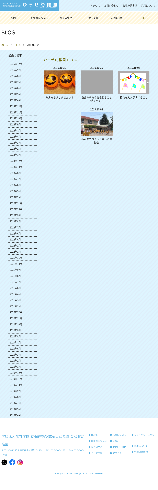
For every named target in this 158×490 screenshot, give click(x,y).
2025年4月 (15, 100)
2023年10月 (16, 167)
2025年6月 (15, 88)
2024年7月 (15, 130)
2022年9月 (15, 215)
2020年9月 (15, 330)
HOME (13, 18)
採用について (148, 5)
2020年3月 (15, 354)
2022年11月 (16, 203)
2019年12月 (16, 372)
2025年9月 (15, 70)
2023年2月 (15, 197)
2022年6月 (15, 233)
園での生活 (66, 18)
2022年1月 (15, 251)
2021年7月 (15, 282)
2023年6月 (15, 185)
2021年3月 (15, 300)
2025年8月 (15, 76)
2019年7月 (15, 403)
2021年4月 (15, 294)
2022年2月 (15, 245)
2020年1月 (15, 366)
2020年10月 (16, 324)
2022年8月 (15, 221)
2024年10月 (16, 118)
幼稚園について (39, 18)
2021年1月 (15, 306)
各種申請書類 (130, 5)
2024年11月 (16, 112)
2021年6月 (15, 288)
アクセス (95, 5)
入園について (118, 18)
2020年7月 (15, 342)
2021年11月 (16, 257)
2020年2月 (15, 360)
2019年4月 (15, 415)
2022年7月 (15, 227)
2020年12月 (16, 312)
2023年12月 (16, 160)
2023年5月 (15, 191)
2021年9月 (15, 269)
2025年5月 (15, 94)
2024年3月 (15, 142)
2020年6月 (15, 348)
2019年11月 (16, 378)
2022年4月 (15, 239)
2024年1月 (15, 154)
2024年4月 (15, 136)
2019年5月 (15, 409)
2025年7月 (15, 82)
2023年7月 (15, 179)
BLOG (144, 18)
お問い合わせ (111, 5)
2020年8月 (15, 336)
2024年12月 (16, 106)
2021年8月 (15, 275)
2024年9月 (15, 124)
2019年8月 (15, 397)
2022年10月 (16, 209)
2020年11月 (16, 318)
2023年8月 (15, 173)
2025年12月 (16, 64)
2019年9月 (15, 391)
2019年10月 (16, 385)
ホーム (5, 45)
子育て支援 (92, 18)
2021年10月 (16, 263)
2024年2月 (15, 148)
